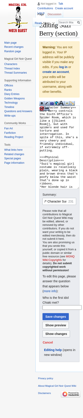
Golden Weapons (14, 98)
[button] (48, 358)
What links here (13, 149)
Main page (10, 42)
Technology (11, 102)
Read (35, 23)
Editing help (53, 366)
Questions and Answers (18, 111)
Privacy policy (45, 395)
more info (50, 307)
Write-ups (9, 115)
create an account (55, 72)
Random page (12, 51)
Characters (10, 64)
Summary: (49, 211)
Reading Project (13, 137)
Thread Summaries (15, 72)
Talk (60, 3)
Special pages (12, 158)
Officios (8, 85)
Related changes (14, 154)
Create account (64, 8)
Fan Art (8, 128)
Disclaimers (44, 409)
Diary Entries (11, 94)
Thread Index (12, 68)
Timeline (9, 107)
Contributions (45, 8)
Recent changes (13, 46)
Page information (14, 162)
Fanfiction (10, 132)
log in (63, 67)
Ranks (8, 89)
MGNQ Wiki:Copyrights (58, 274)
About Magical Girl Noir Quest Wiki (57, 402)
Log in (41, 13)
